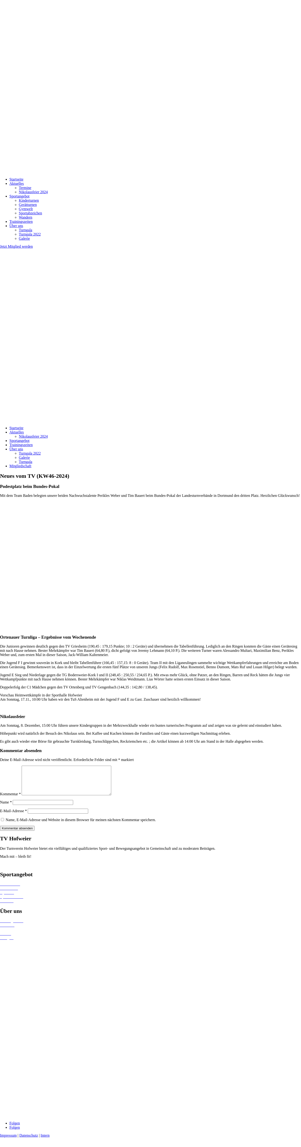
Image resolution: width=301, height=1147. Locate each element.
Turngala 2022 (30, 234)
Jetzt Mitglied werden (16, 246)
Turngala (25, 230)
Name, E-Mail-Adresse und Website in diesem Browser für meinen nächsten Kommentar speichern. (81, 825)
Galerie (24, 238)
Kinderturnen (29, 200)
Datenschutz (28, 1141)
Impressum (8, 1141)
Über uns (16, 226)
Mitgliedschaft (20, 466)
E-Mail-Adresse (13, 817)
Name (6, 808)
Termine (25, 188)
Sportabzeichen (30, 213)
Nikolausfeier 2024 (33, 192)
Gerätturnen (28, 205)
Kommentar (10, 800)
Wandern (25, 217)
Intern (45, 1141)
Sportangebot (19, 196)
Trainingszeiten (21, 222)
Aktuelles (16, 183)
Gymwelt (26, 209)
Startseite (16, 179)
